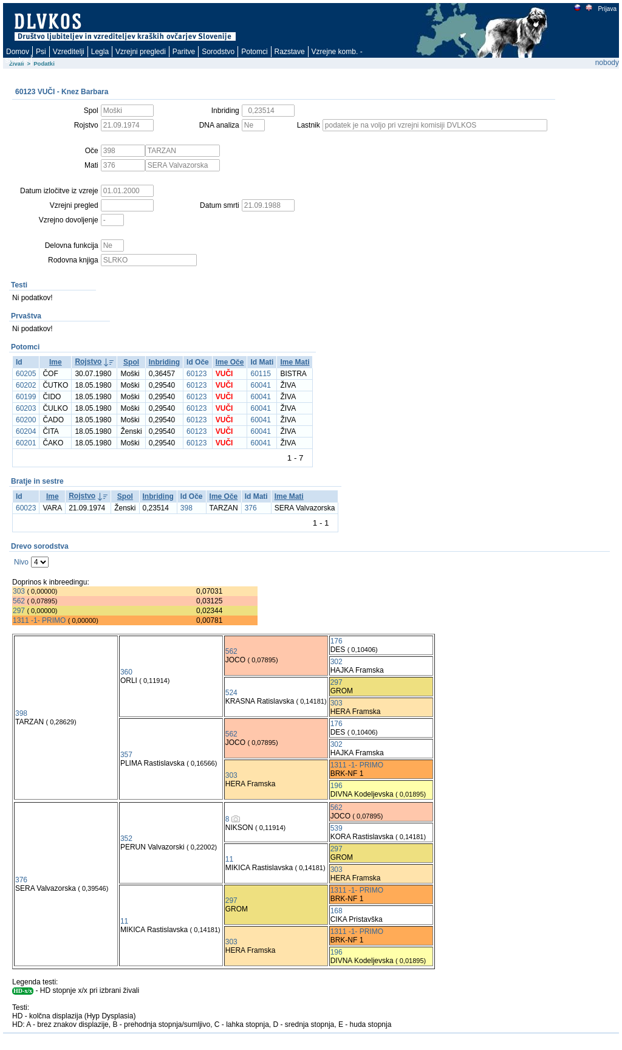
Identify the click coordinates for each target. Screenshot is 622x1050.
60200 (26, 420)
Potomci (254, 51)
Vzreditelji (68, 51)
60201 (26, 443)
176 (336, 641)
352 (126, 838)
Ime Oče (230, 362)
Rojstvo (88, 361)
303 (19, 591)
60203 (26, 408)
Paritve (184, 51)
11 (229, 859)
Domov (17, 51)
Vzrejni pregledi (140, 51)
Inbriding (164, 362)
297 (19, 610)
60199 (26, 397)
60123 (196, 373)
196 (336, 785)
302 (336, 661)
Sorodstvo (218, 51)
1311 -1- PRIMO (39, 620)
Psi (41, 51)
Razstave (290, 51)
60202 (26, 385)
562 (19, 601)
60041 (260, 385)
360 (126, 672)
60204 (26, 431)
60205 (26, 373)
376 (251, 508)
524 (231, 692)
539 (336, 828)
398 (186, 508)
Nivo (21, 562)
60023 (26, 508)
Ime (55, 362)
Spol (131, 362)
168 (336, 911)
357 (126, 754)
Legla (100, 51)
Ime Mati (294, 362)
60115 (260, 373)
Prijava (607, 8)
